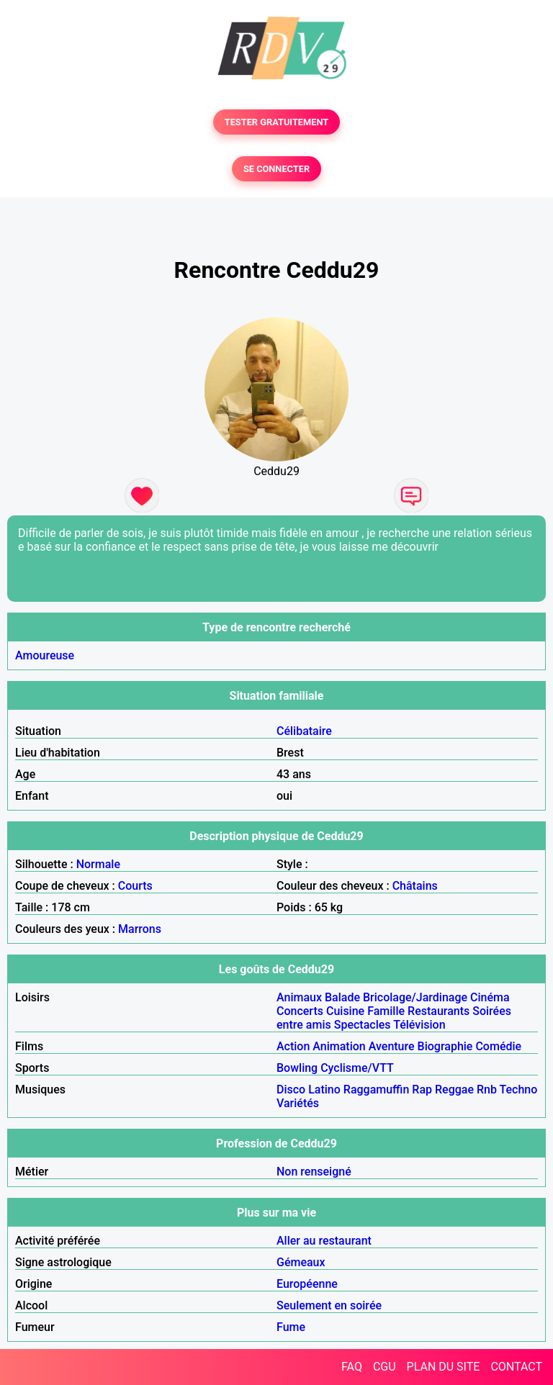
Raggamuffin (376, 1089)
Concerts (299, 1011)
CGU (384, 1366)
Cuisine (345, 1011)
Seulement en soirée (329, 1305)
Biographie (445, 1046)
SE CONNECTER (276, 168)
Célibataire (304, 731)
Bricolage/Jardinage (415, 997)
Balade (342, 997)
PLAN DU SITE (443, 1366)
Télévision (419, 1025)
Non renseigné (313, 1171)
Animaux (299, 997)
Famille (386, 1011)
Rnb (487, 1089)
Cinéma (490, 997)
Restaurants (438, 1011)
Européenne (307, 1284)
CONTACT (516, 1366)
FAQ (351, 1366)
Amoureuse (44, 655)
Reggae (454, 1089)
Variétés (297, 1103)
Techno (519, 1089)
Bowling (297, 1068)
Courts (135, 886)
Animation (339, 1046)
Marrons (139, 929)
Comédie (498, 1046)
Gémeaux (300, 1262)
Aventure (392, 1046)
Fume (290, 1327)
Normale (98, 864)
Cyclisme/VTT (357, 1068)
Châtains (415, 886)
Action (293, 1046)
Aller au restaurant (324, 1241)
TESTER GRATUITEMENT (277, 122)
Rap (422, 1089)
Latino (324, 1089)
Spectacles (362, 1025)
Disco (290, 1089)
